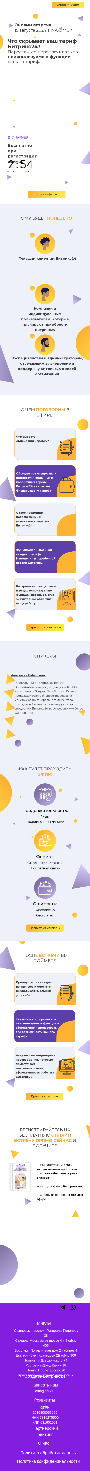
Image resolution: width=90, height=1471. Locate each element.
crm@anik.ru (45, 1391)
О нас (43, 1443)
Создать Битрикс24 (44, 1376)
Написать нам (44, 1385)
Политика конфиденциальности (48, 1461)
